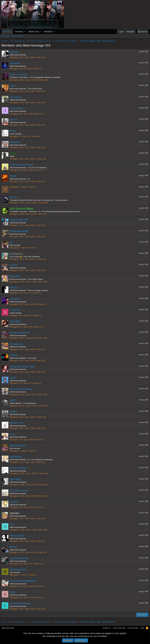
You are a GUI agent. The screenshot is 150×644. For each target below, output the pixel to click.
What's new (33, 31)
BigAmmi (16, 142)
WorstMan (16, 321)
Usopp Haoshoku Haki (23, 366)
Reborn (15, 197)
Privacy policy (133, 628)
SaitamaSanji (18, 535)
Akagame (16, 63)
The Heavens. (42, 168)
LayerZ (14, 265)
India (35, 358)
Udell (14, 86)
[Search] (143, 31)
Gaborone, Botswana (45, 460)
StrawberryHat (19, 569)
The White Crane (20, 490)
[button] (25, 31)
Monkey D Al (18, 423)
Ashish (15, 355)
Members (48, 31)
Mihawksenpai (19, 445)
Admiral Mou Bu (20, 220)
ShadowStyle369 (20, 231)
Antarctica (64, 200)
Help (142, 628)
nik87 (14, 400)
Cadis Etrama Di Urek (22, 164)
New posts (5, 36)
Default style (8, 628)
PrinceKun (16, 97)
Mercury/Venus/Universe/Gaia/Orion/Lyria (64, 211)
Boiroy (14, 547)
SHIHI (14, 176)
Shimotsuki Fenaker (22, 389)
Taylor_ (15, 377)
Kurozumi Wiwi (19, 468)
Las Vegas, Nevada (41, 290)
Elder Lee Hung (19, 74)
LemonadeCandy (20, 558)
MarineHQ (16, 479)
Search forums (18, 36)
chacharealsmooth (21, 603)
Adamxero (16, 299)
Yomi (13, 434)
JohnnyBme (17, 108)
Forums (7, 31)
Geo (13, 524)
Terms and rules (119, 628)
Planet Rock (38, 89)
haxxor (14, 119)
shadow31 (16, 310)
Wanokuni (33, 403)
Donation (19, 31)
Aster (14, 592)
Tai (12, 242)
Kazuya (15, 287)
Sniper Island (38, 279)
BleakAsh (16, 276)
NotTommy (17, 457)
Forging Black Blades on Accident (48, 77)
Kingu (14, 131)
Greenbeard (17, 344)
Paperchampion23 (21, 332)
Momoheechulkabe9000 (24, 581)
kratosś (15, 502)
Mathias (15, 52)
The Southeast (35, 257)
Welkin (14, 411)
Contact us (106, 628)
